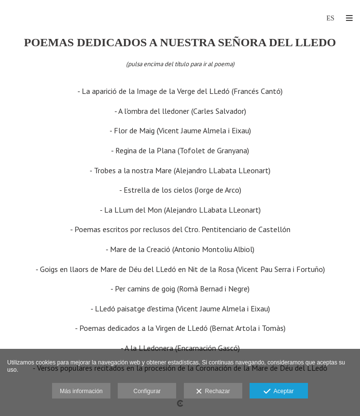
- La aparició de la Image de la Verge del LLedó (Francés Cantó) (180, 91)
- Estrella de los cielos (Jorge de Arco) (180, 190)
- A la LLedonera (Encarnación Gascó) (180, 348)
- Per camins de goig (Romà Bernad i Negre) (180, 288)
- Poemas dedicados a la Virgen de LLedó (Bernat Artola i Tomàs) (180, 328)
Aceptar (278, 392)
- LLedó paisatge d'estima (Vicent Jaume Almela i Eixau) (180, 308)
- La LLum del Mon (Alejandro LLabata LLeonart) (180, 210)
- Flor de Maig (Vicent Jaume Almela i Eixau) (180, 130)
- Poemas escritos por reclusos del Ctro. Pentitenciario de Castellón (180, 229)
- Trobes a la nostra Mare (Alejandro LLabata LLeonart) (180, 170)
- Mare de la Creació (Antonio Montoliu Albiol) (180, 249)
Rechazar (213, 392)
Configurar (147, 391)
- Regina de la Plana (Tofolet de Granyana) (180, 150)
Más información (81, 391)
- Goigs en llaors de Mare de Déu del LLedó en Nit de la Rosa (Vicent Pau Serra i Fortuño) (180, 269)
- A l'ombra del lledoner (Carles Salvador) (180, 111)
